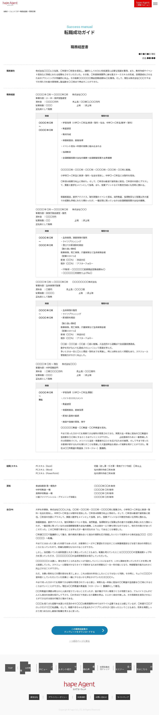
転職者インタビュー (38, 670)
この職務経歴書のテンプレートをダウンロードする (79, 632)
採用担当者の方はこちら (144, 670)
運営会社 (40, 698)
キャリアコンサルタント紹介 (61, 670)
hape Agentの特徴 (19, 670)
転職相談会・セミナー (122, 670)
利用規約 (81, 698)
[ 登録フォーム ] (143, 3)
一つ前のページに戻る (79, 645)
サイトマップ (117, 698)
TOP (7, 670)
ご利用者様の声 (83, 670)
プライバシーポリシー (60, 698)
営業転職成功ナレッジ (101, 670)
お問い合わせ (98, 698)
